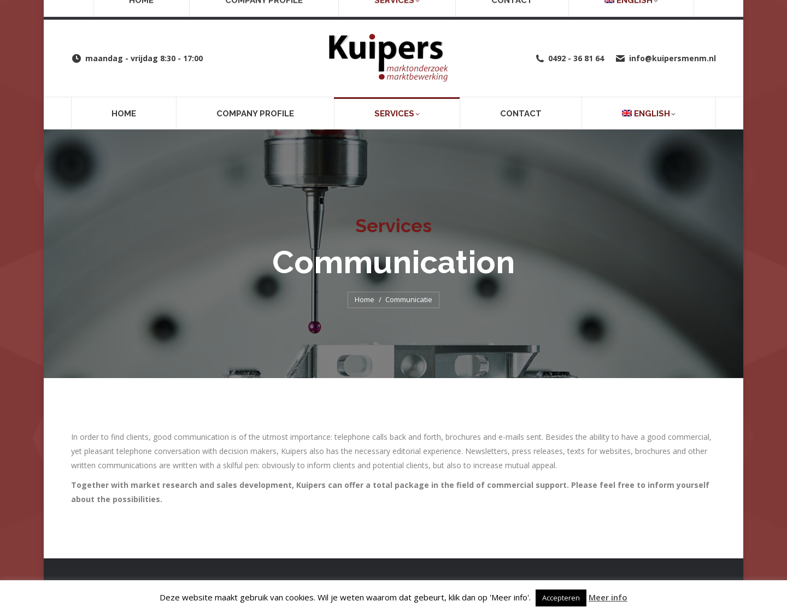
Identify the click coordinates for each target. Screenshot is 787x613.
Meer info (608, 597)
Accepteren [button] (561, 598)
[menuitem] (649, 113)
